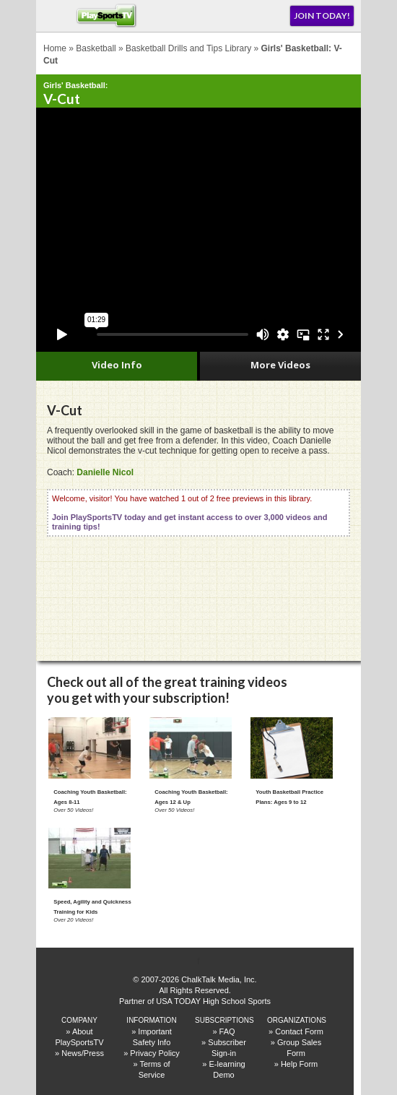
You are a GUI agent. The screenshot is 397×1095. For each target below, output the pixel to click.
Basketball (95, 48)
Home (54, 48)
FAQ (227, 1031)
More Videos (280, 364)
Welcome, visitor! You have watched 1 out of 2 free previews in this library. (189, 512)
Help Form (299, 1064)
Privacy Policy (154, 1053)
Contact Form (299, 1031)
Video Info (117, 364)
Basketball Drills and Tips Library (188, 48)
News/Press (82, 1053)
